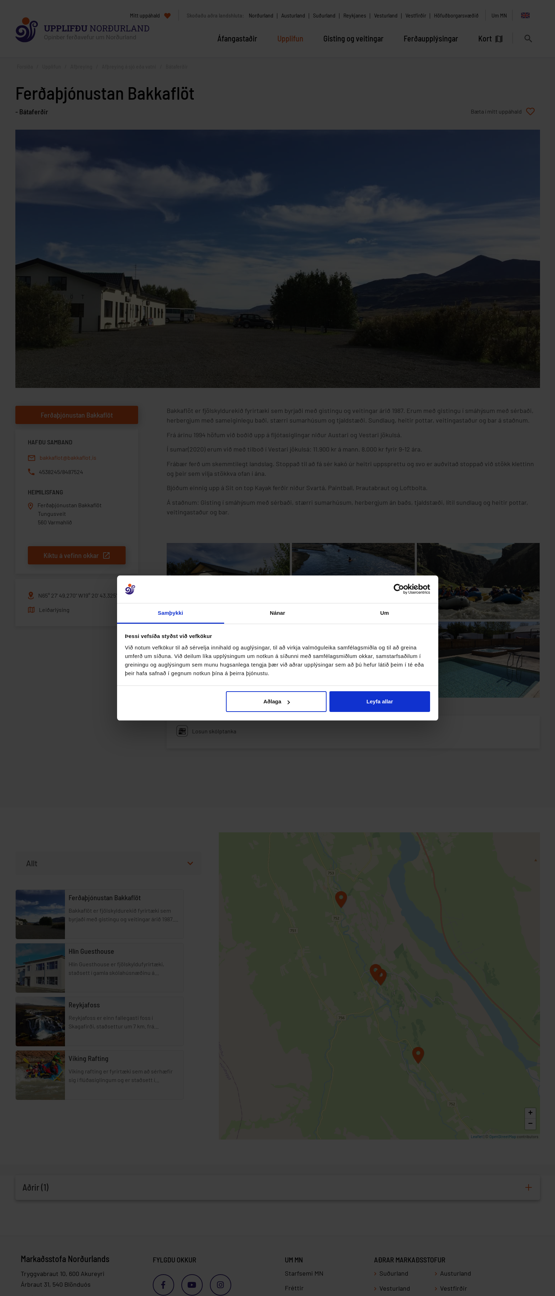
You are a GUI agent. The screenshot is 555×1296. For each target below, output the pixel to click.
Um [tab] (384, 613)
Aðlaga (276, 701)
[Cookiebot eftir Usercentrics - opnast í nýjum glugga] (399, 589)
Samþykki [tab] (170, 613)
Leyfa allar (380, 701)
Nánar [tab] (277, 613)
